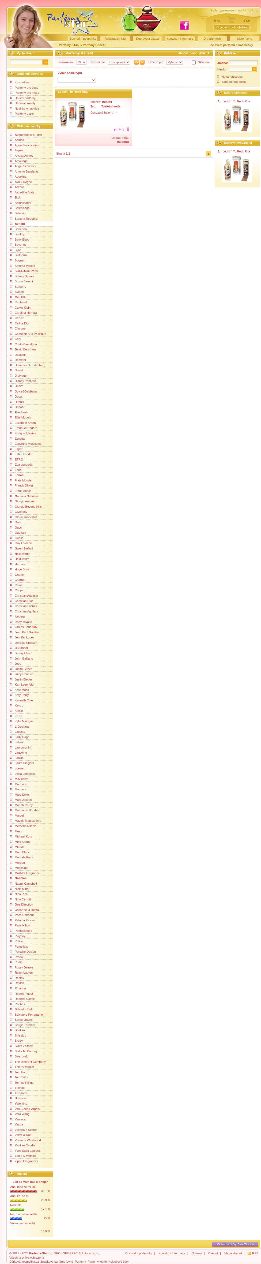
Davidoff (18, 354)
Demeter (18, 359)
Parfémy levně (97, 1261)
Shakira (17, 1030)
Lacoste (17, 731)
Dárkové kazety (22, 103)
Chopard (18, 590)
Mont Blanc (20, 852)
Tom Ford (18, 1072)
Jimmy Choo (20, 653)
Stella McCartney (23, 1051)
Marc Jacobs (21, 799)
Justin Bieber (21, 679)
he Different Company (28, 1061)
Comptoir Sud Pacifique (28, 333)
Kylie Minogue (21, 721)
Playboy (17, 936)
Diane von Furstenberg (27, 365)
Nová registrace (232, 76)
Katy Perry (19, 695)
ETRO (16, 459)
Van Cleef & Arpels (25, 1108)
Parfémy (80, 1261)
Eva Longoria (21, 464)
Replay (17, 977)
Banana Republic (23, 218)
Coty (15, 339)
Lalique (17, 742)
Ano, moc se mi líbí (23, 1186)
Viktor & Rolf (20, 1134)
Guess (16, 538)
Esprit (16, 449)
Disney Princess (23, 381)
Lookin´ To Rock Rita (73, 91)
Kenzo (16, 705)
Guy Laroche (21, 543)
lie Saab (19, 412)
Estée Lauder (21, 454)
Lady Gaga (19, 737)
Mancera (18, 789)
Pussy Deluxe (21, 967)
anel (17, 574)
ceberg (17, 616)
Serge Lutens (21, 1019)
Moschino (19, 867)
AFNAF (18, 878)
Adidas (17, 139)
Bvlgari (17, 291)
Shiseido (18, 1035)
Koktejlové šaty (118, 1261)
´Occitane (19, 726)
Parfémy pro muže (24, 92)
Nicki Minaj (19, 889)
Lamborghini (20, 747)
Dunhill (17, 401)
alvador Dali (21, 1009)
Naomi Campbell (23, 883)
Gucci (16, 527)
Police (16, 941)
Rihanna (18, 988)
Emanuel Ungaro (23, 427)
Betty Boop (19, 239)
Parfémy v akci (22, 113)
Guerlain (18, 532)
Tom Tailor (19, 1077)
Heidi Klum (19, 558)
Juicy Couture (21, 674)
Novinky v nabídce (24, 108)
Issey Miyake (21, 621)
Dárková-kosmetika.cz (24, 1261)
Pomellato (19, 946)
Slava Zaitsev (21, 1046)
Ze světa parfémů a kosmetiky (231, 45)
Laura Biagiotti (22, 763)
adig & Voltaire (23, 1155)
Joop (15, 663)
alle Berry (19, 553)
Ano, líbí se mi (19, 1196)
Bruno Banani (21, 281)
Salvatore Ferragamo (26, 1014)
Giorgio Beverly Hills (26, 506)
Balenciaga (19, 208)
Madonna (18, 784)
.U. (15, 197)
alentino (18, 1103)
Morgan (17, 862)
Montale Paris (21, 857)
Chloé (16, 585)
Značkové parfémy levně (56, 1261)
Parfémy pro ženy (24, 87)
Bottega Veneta (22, 265)
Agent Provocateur (25, 145)
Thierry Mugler (22, 1066)
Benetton (18, 229)
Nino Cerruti (20, 899)
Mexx (16, 831)
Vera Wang (19, 1114)
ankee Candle (22, 1145)
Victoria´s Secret (23, 1129)
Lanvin (17, 758)
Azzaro (17, 187)
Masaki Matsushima (25, 820)
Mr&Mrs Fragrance (25, 873)
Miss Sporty (20, 841)
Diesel (16, 370)
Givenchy (18, 511)
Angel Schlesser (23, 166)
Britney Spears (22, 276)
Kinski (16, 710)
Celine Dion (20, 323)
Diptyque (18, 375)
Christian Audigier (24, 595)
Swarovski (19, 1056)
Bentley (17, 234)
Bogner (17, 260)
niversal (18, 1098)
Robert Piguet (21, 993)
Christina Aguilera (24, 611)
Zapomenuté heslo (234, 81)
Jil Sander (19, 647)
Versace (17, 1119)
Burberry (18, 286)
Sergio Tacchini (22, 1025)
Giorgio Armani (22, 501)
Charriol (17, 579)
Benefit (17, 223)
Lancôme (18, 752)
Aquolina (18, 176)
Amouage (19, 161)
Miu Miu (17, 846)
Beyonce (18, 244)
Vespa (16, 1124)
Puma (16, 962)
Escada (17, 438)
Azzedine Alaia (22, 192)
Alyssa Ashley (21, 155)
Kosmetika (19, 82)
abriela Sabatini (24, 496)
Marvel (17, 815)
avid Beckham (23, 349)
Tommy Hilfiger (22, 1082)
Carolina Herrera (23, 312)
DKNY (16, 386)
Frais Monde (20, 480)
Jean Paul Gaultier (24, 632)
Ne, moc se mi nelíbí (23, 1214)
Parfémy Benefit (94, 45)
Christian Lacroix (23, 606)
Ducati (16, 396)
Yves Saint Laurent (25, 1150)
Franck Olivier (21, 485)
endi (16, 470)
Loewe (17, 768)
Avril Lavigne (21, 182)
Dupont (17, 407)
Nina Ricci (19, 894)
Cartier (17, 318)
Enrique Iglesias (23, 433)
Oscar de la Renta (24, 909)
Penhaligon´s (21, 930)
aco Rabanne (22, 915)
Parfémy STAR (69, 45)
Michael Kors (21, 836)
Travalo (17, 1087)
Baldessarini (20, 202)
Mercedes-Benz (23, 826)
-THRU (18, 297)
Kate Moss (19, 689)
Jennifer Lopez (22, 637)
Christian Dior (21, 601)
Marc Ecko (19, 794)
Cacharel (18, 302)
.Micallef (19, 778)
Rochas (17, 1004)
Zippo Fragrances (24, 1161)
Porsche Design (23, 951)
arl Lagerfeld (21, 684)
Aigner (16, 150)
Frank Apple (20, 490)
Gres (15, 522)
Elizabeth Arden (23, 422)
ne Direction (21, 904)
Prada (16, 957)
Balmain (17, 213)
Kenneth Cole (21, 700)
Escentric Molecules (25, 443)
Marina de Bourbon (25, 810)
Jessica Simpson (23, 642)
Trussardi (18, 1093)
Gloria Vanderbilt (23, 517)
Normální (16, 1205)
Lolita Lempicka (23, 773)
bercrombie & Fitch (26, 134)
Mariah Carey (21, 805)
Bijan (15, 250)
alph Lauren (21, 972)
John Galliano (21, 658)
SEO (57, 1253)
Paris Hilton (20, 925)
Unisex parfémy (23, 98)
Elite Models (20, 417)
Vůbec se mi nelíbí (22, 1223)
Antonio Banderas (24, 171)
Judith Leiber (21, 669)
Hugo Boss (19, 569)
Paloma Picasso (23, 920)
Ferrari (17, 475)
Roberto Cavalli (22, 998)
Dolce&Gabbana (23, 391)
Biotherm (18, 255)
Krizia (16, 716)
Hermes (17, 564)
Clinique (17, 328)
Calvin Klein (20, 307)
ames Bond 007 (23, 627)
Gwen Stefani (21, 548)
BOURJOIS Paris (24, 270)
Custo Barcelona (23, 344)
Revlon (17, 983)
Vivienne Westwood (25, 1140)
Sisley (16, 1040)
